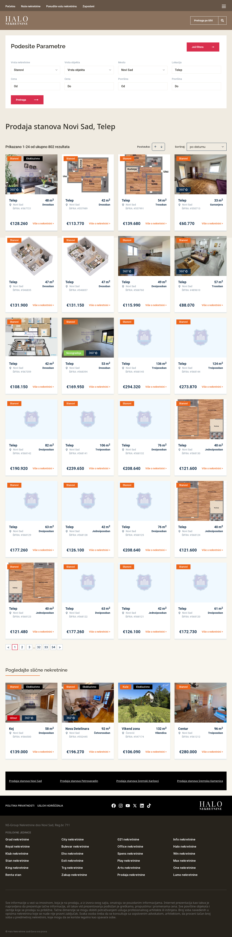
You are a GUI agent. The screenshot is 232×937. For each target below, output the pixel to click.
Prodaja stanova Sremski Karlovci (137, 779)
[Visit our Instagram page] (121, 804)
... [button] (34, 645)
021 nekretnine (128, 838)
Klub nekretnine (16, 852)
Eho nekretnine (72, 852)
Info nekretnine (184, 838)
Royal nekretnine (17, 845)
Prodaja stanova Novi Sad (25, 779)
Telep (178, 68)
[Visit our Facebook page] (113, 804)
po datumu (197, 145)
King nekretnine (16, 866)
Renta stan (13, 873)
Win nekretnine (184, 852)
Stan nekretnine (17, 859)
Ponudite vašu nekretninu (61, 6)
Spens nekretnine (130, 852)
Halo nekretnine (184, 845)
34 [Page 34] (53, 645)
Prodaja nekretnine (131, 873)
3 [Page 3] (29, 645)
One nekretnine (184, 866)
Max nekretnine (184, 859)
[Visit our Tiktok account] (149, 804)
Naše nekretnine (30, 6)
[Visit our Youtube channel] (128, 804)
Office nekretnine (130, 845)
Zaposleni (88, 6)
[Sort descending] (161, 145)
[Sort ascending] (155, 145)
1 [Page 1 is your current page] (15, 645)
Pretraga (27, 98)
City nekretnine (72, 838)
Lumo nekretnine (185, 873)
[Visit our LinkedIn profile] (142, 804)
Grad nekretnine (17, 838)
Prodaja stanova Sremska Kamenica (200, 779)
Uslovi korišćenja (50, 803)
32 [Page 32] (39, 645)
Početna (10, 6)
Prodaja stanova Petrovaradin (79, 779)
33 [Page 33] (46, 645)
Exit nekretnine (72, 859)
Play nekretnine (128, 859)
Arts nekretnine (128, 866)
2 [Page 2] (22, 645)
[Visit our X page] (135, 804)
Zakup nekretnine (74, 873)
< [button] (8, 645)
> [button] (60, 645)
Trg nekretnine (72, 866)
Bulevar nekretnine (75, 845)
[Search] (222, 20)
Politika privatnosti (19, 803)
